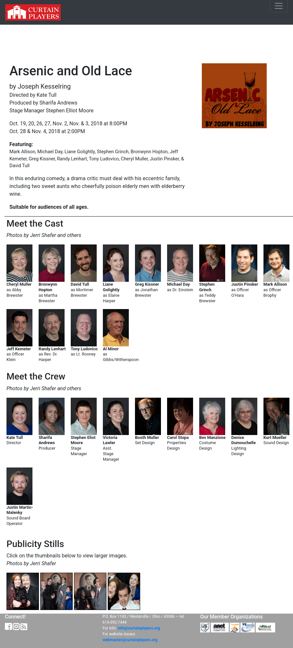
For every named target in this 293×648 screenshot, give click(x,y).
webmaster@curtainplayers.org (130, 640)
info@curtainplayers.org (139, 628)
